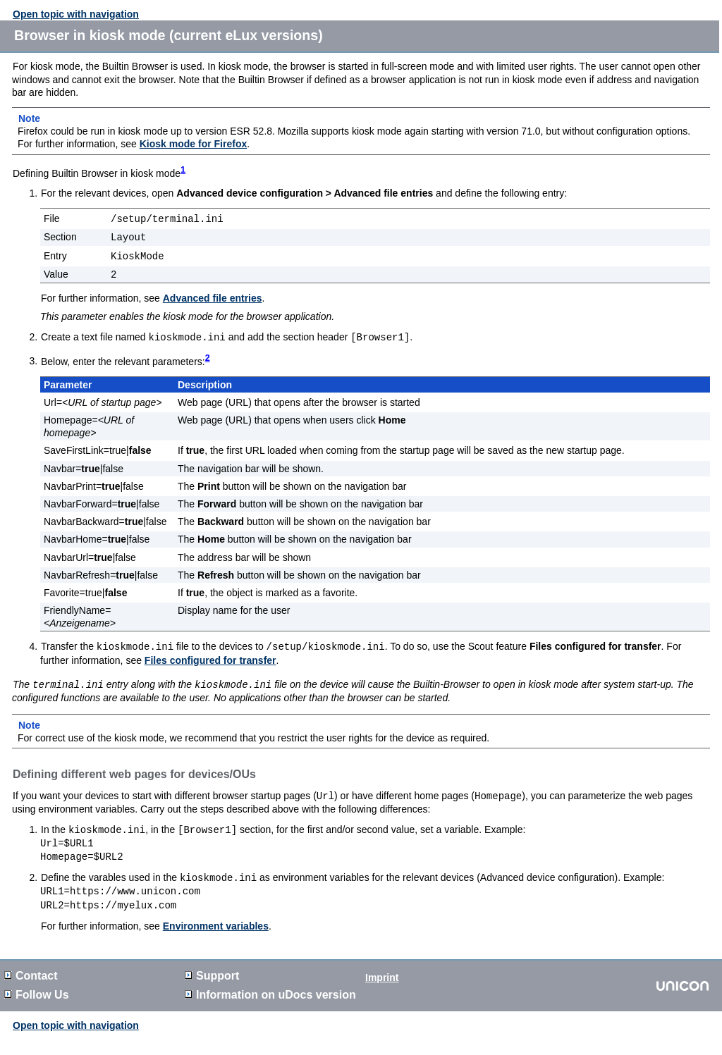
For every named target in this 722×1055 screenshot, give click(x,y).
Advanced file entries (212, 295)
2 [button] (207, 354)
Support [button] (212, 966)
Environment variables (216, 916)
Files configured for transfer (210, 656)
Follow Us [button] (36, 985)
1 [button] (182, 170)
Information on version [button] (270, 985)
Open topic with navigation (76, 14)
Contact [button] (31, 966)
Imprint (381, 967)
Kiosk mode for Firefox (193, 143)
